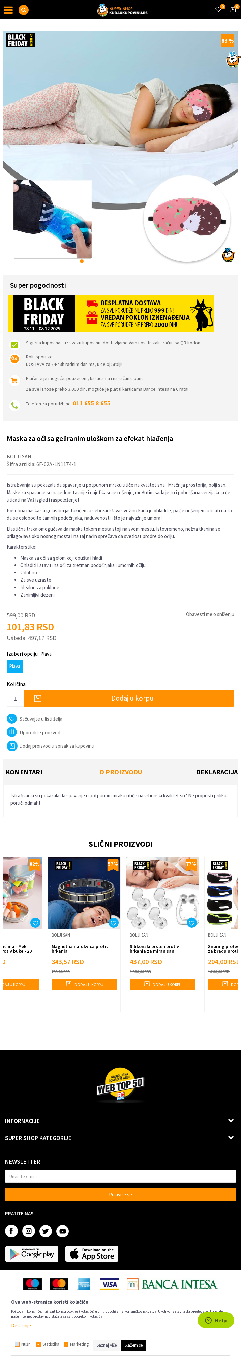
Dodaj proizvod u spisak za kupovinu (50, 745)
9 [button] (138, 261)
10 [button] (145, 261)
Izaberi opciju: (29, 654)
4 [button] (103, 261)
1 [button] (82, 261)
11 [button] (152, 261)
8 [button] (131, 261)
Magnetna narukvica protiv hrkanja (80, 948)
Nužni (26, 1344)
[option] (120, 148)
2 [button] (89, 261)
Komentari (24, 772)
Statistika (50, 1344)
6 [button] (117, 261)
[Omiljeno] (218, 5)
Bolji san (19, 456)
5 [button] (110, 261)
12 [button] (159, 261)
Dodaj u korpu (132, 698)
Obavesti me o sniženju (210, 614)
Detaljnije (21, 1325)
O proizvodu (120, 772)
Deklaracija (217, 772)
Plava (14, 666)
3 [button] (96, 261)
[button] (24, 10)
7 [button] (124, 261)
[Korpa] (232, 16)
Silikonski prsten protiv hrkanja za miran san (154, 948)
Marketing (79, 1344)
